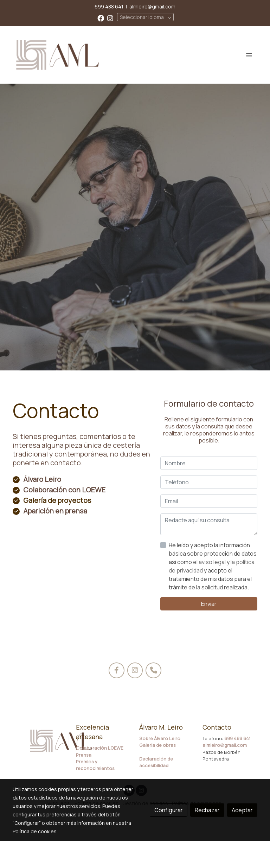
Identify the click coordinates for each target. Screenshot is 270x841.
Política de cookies (35, 831)
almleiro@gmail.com (152, 6)
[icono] (116, 670)
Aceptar (242, 810)
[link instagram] (110, 17)
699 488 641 (109, 6)
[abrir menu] (249, 54)
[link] (57, 55)
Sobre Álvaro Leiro (159, 738)
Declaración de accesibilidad (156, 762)
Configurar (168, 810)
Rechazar (207, 810)
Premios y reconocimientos (95, 764)
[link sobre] (40, 741)
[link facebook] (100, 17)
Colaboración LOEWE (99, 748)
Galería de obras (157, 745)
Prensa (83, 755)
